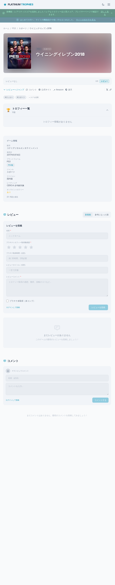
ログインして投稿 (13, 307)
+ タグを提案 (34, 97)
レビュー (104, 81)
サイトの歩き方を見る (86, 20)
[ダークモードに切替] (103, 4)
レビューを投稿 (98, 307)
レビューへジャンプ (13, 89)
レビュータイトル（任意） (16, 265)
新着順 (88, 214)
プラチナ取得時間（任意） (16, 253)
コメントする (100, 400)
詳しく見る (105, 13)
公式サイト (44, 89)
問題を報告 (12, 197)
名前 (8, 231)
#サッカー (9, 97)
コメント (31, 89)
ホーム (6, 28)
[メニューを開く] (109, 4)
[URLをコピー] (110, 90)
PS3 (14, 28)
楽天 (68, 89)
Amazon (58, 89)
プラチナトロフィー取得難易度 (18, 242)
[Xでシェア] (107, 90)
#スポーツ (21, 97)
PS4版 (10, 165)
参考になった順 (102, 214)
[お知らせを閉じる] (111, 13)
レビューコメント (13, 277)
